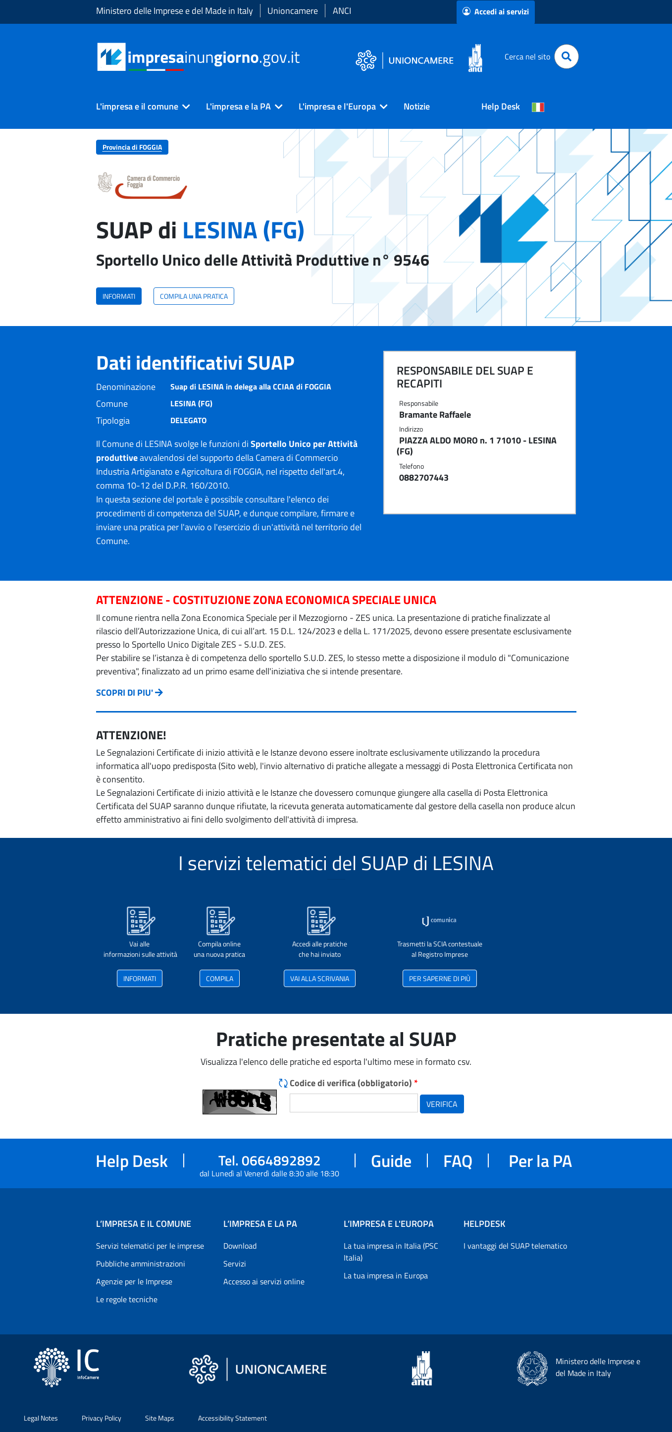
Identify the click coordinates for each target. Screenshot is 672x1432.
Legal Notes (41, 1418)
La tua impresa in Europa (386, 1275)
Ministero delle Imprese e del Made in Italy (174, 10)
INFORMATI (119, 296)
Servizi (234, 1263)
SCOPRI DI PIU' (124, 692)
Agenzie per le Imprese (134, 1281)
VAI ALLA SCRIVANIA (319, 978)
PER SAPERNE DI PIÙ (439, 978)
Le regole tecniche (126, 1299)
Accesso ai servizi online (264, 1281)
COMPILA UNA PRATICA (194, 296)
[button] (139, 106)
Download (240, 1246)
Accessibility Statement (232, 1418)
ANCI (342, 10)
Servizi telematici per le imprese (150, 1246)
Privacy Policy (101, 1418)
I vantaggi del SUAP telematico (515, 1246)
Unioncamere (292, 10)
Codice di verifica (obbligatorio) (354, 1083)
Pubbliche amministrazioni (140, 1263)
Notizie (417, 106)
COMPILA (219, 978)
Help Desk (500, 106)
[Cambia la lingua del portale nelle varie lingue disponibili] (538, 106)
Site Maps (159, 1418)
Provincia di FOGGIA (132, 147)
